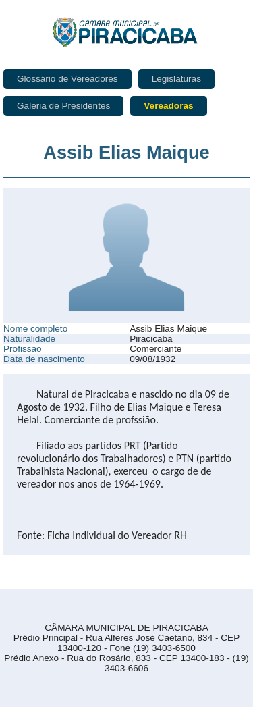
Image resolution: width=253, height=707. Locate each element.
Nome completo (35, 328)
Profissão (22, 349)
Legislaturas (176, 79)
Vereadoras (168, 106)
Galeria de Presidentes (63, 106)
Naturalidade (29, 339)
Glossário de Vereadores (67, 79)
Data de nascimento (44, 359)
